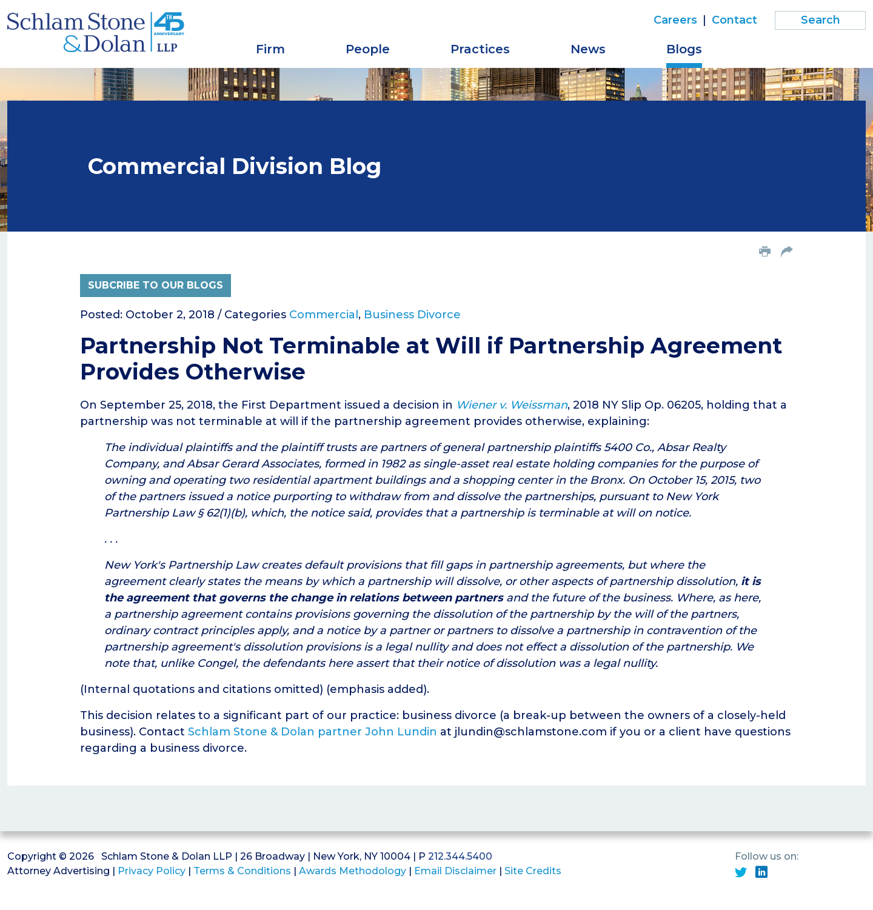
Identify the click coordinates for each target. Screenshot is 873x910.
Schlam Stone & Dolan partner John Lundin (312, 731)
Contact (734, 20)
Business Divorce (412, 314)
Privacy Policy (152, 871)
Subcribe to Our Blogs (155, 285)
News (588, 49)
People (368, 49)
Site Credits (532, 871)
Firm (270, 49)
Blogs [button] (684, 49)
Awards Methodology (352, 871)
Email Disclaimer (455, 871)
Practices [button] (480, 49)
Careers (675, 20)
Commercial (323, 314)
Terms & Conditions (242, 871)
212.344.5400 (460, 856)
